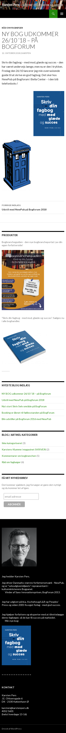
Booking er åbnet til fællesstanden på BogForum (28, 412)
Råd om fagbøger (12, 27)
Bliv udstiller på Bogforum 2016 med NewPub (26, 418)
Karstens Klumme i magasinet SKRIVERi (24, 449)
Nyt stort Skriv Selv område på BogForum (24, 406)
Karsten (26, 53)
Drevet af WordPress (12, 728)
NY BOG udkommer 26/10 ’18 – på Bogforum (26, 393)
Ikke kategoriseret (12, 443)
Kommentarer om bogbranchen (19, 455)
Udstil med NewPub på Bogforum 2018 (33, 207)
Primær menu (62, 14)
